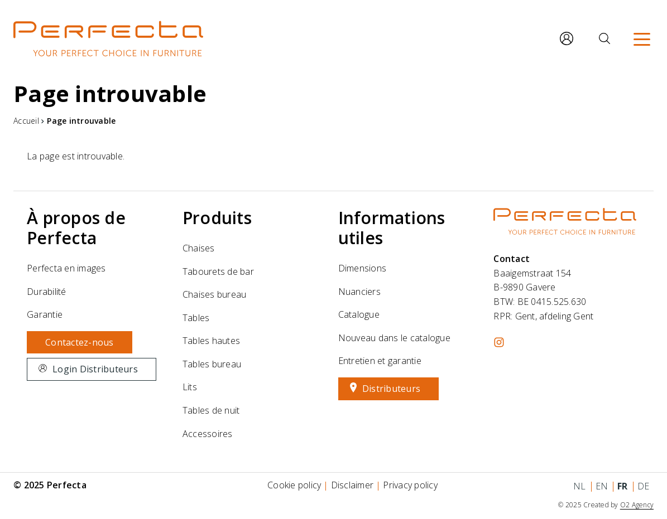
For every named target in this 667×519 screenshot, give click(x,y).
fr (622, 486)
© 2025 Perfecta (50, 485)
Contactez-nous (79, 342)
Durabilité (46, 291)
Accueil (26, 120)
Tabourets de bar (218, 271)
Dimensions (362, 268)
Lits (190, 387)
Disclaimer (352, 485)
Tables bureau (212, 364)
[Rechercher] (604, 38)
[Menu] (642, 38)
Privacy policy (410, 485)
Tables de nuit (211, 410)
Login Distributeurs (95, 369)
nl (579, 486)
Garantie (45, 314)
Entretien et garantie (379, 361)
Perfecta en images (66, 268)
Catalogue (359, 314)
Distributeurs (391, 388)
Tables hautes (211, 340)
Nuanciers (359, 291)
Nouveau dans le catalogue (394, 338)
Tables (196, 318)
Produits (217, 217)
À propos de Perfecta (76, 227)
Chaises (199, 248)
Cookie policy (294, 485)
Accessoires (208, 434)
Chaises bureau (215, 294)
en (602, 486)
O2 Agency (637, 505)
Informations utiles (391, 227)
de (643, 486)
